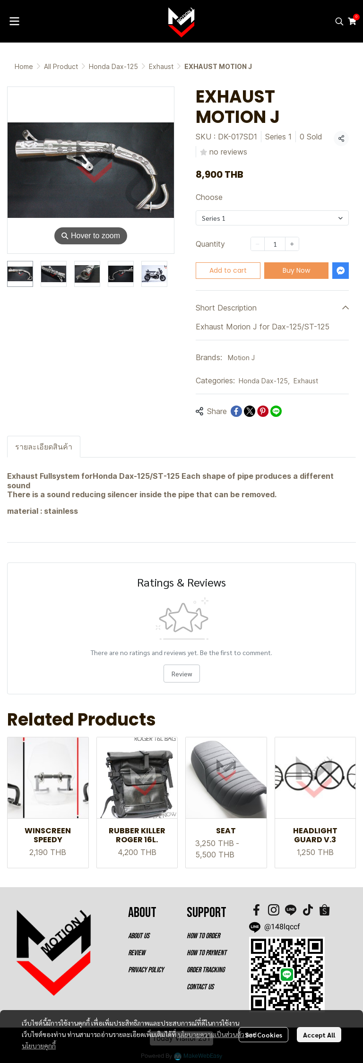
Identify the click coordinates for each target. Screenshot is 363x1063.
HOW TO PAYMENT (206, 953)
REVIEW (136, 953)
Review (182, 673)
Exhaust (161, 66)
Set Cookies (263, 1034)
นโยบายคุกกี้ (39, 1045)
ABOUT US (138, 936)
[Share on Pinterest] (262, 411)
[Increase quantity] (292, 244)
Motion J (241, 358)
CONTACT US (200, 987)
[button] (339, 21)
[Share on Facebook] (236, 411)
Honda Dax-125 (113, 66)
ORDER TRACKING (206, 970)
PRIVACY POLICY (146, 970)
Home (24, 66)
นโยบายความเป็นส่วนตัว (211, 1034)
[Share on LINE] (276, 411)
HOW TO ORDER (203, 936)
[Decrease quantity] (257, 244)
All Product (61, 66)
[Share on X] (249, 411)
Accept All (319, 1034)
